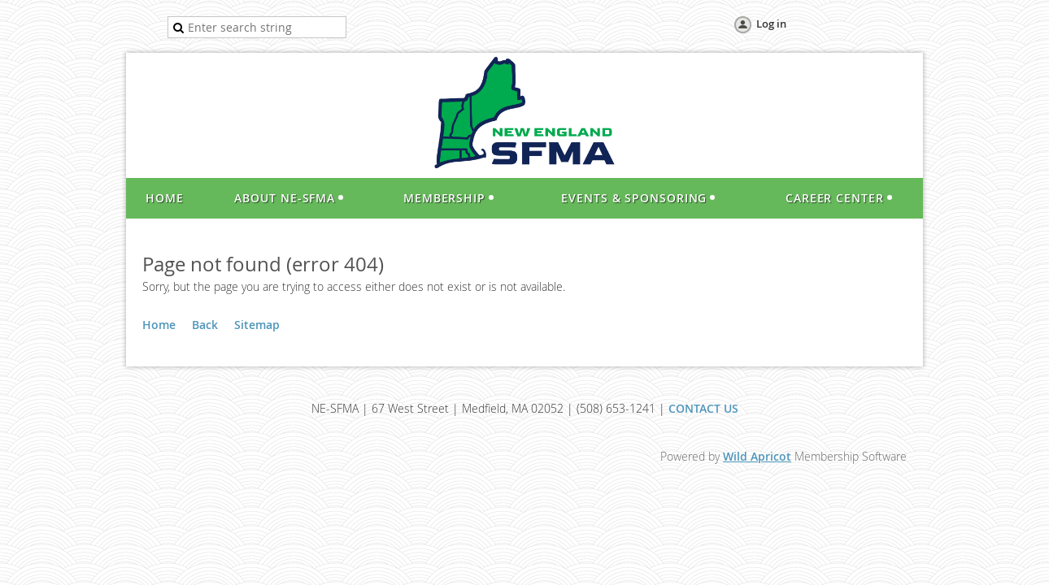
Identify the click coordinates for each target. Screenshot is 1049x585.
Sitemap (257, 324)
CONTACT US (703, 408)
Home (159, 324)
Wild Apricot (757, 456)
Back (205, 324)
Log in (771, 23)
